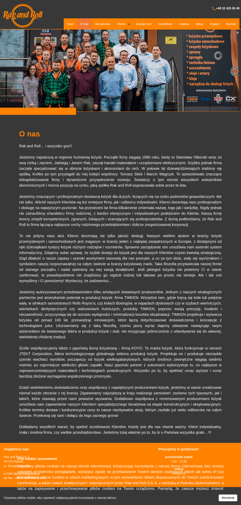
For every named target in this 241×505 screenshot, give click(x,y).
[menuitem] (70, 24)
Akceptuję (228, 497)
